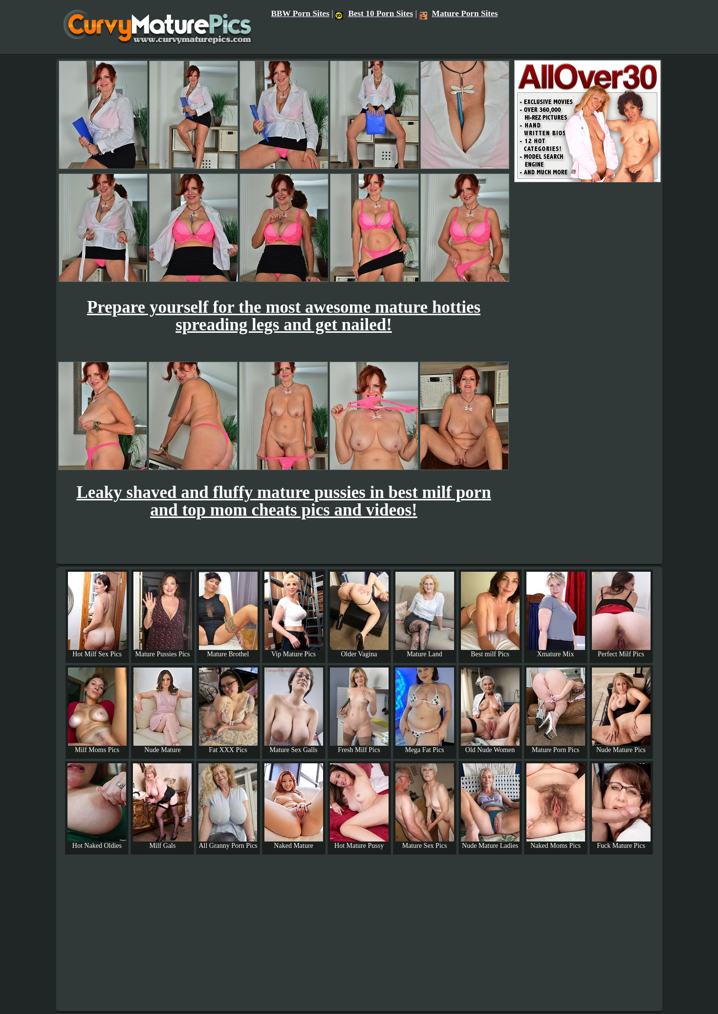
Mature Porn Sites (458, 13)
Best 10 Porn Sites (374, 13)
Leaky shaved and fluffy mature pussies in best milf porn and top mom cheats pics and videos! (283, 501)
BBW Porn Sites (300, 13)
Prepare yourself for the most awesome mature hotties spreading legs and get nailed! (283, 316)
